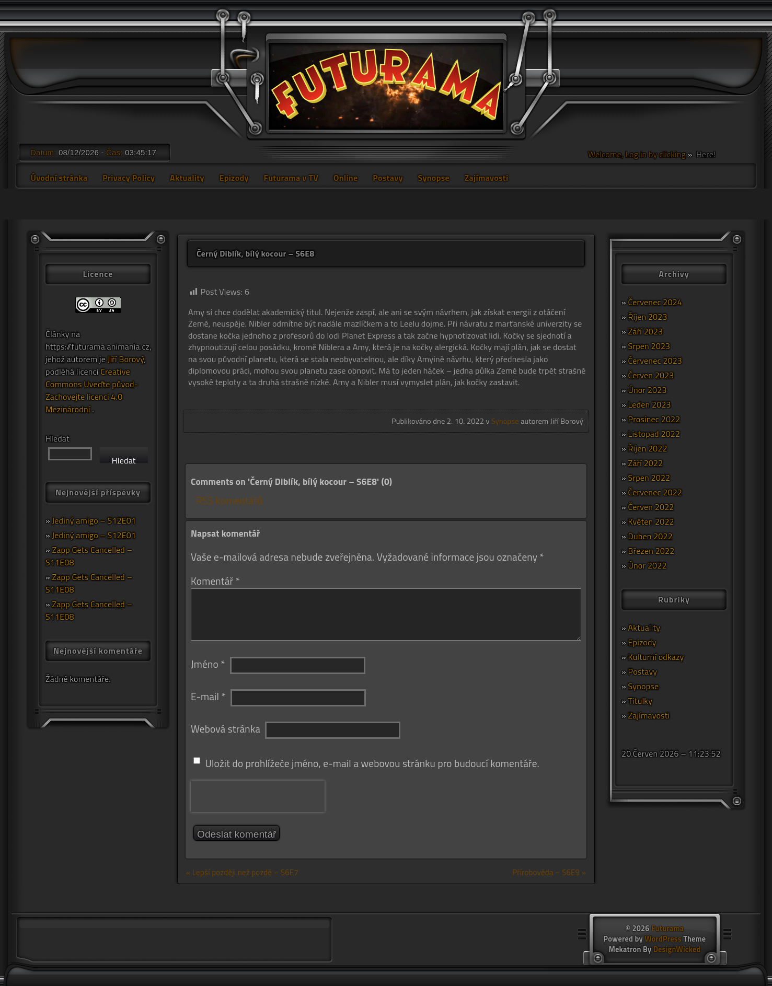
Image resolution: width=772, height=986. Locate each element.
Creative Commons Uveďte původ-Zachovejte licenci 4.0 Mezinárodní (91, 390)
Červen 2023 (651, 375)
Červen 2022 (651, 507)
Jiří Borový (126, 359)
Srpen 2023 (649, 346)
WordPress (663, 939)
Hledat (57, 438)
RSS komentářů (229, 500)
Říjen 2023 (647, 316)
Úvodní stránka (58, 177)
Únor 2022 (647, 565)
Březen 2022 (651, 550)
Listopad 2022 (654, 433)
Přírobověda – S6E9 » (549, 872)
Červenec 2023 (655, 360)
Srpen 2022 (649, 477)
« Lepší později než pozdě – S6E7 (242, 872)
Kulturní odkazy (656, 657)
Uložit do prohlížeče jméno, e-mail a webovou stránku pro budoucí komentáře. (372, 763)
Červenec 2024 (655, 302)
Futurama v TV (291, 177)
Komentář (215, 580)
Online (345, 177)
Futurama (667, 928)
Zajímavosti (487, 177)
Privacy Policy (128, 177)
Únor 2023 (647, 390)
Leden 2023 (649, 404)
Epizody (233, 177)
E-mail (208, 696)
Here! (705, 154)
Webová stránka (225, 728)
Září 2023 (645, 331)
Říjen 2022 (647, 448)
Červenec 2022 (655, 492)
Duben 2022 (650, 536)
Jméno (208, 663)
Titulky (640, 700)
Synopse (433, 177)
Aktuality (187, 177)
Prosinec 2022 (654, 419)
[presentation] (258, 796)
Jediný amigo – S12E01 (94, 520)
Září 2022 (645, 463)
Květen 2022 (651, 521)
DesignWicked (677, 949)
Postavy (387, 177)
